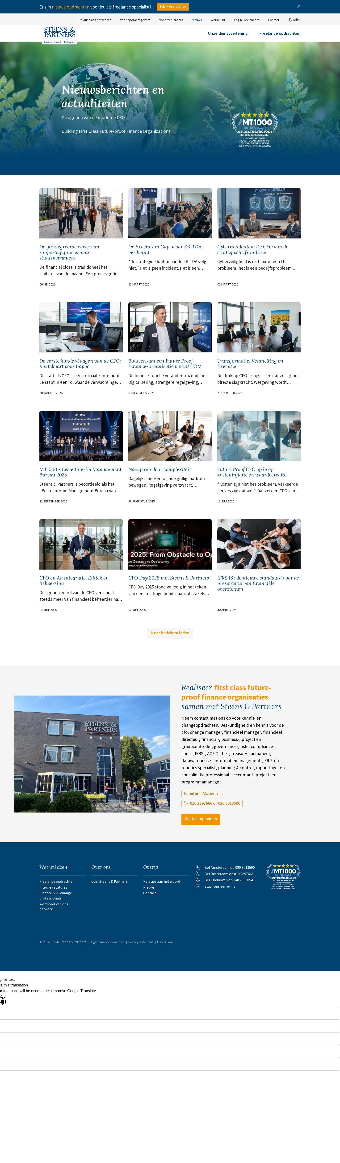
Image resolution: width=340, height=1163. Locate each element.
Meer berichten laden (170, 657)
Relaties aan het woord (95, 20)
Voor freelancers (171, 20)
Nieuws (197, 20)
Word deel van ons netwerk (62, 941)
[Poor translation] (3, 1033)
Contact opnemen (204, 844)
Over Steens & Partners (110, 908)
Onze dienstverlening (228, 37)
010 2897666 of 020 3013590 (212, 828)
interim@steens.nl (202, 818)
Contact (273, 20)
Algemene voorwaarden (108, 976)
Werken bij (218, 20)
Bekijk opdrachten (174, 7)
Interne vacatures (54, 917)
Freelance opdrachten (280, 37)
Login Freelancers (246, 20)
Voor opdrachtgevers (135, 20)
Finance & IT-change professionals (56, 929)
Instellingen (170, 976)
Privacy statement (143, 976)
